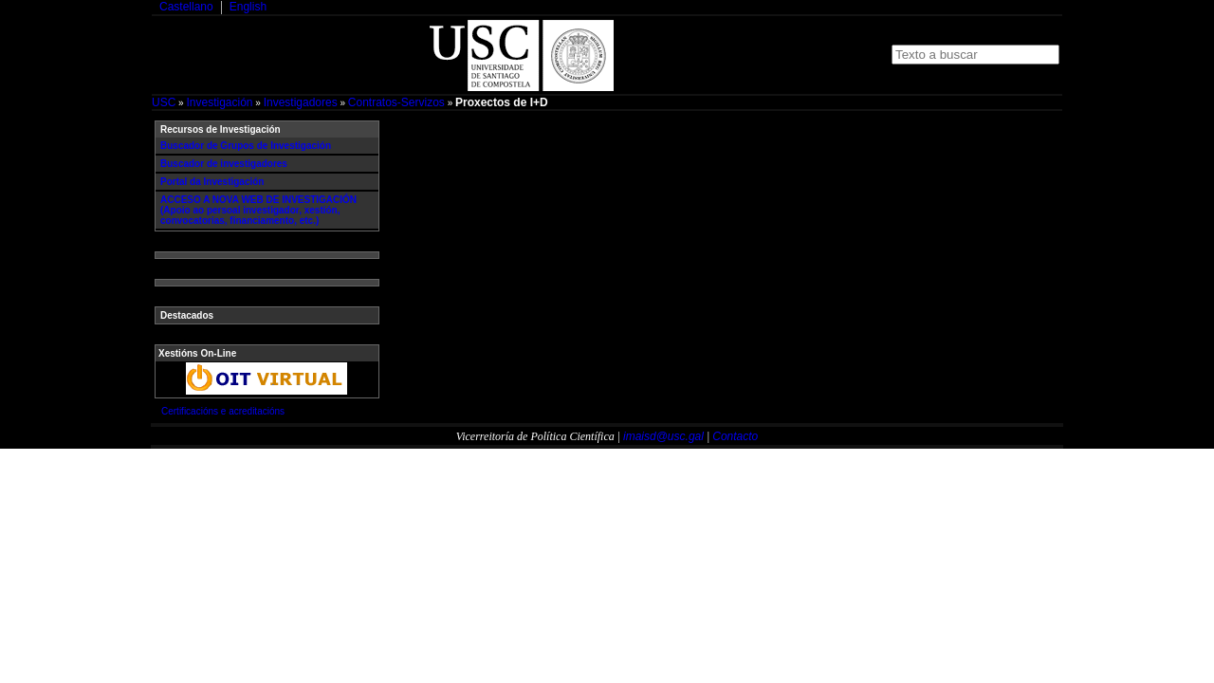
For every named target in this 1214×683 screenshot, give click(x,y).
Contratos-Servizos (396, 102)
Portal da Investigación (212, 181)
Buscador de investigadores (223, 163)
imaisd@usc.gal (663, 436)
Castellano (186, 6)
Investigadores (301, 102)
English (248, 6)
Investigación (219, 102)
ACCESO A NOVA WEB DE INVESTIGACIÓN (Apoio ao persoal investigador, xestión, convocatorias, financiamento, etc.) (258, 210)
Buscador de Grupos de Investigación (245, 145)
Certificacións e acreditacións (223, 411)
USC (163, 102)
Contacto (735, 436)
